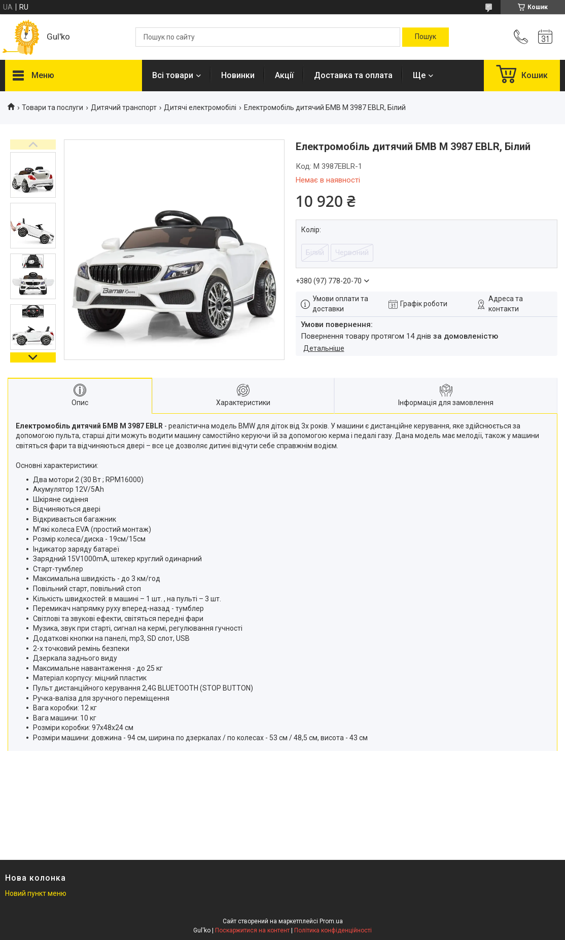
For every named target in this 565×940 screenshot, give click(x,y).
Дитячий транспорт (124, 107)
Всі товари (172, 75)
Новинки (238, 75)
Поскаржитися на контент (252, 930)
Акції (284, 75)
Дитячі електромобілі (200, 107)
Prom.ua (331, 921)
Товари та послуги (52, 107)
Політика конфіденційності (333, 930)
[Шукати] (425, 37)
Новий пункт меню (35, 893)
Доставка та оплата (353, 75)
